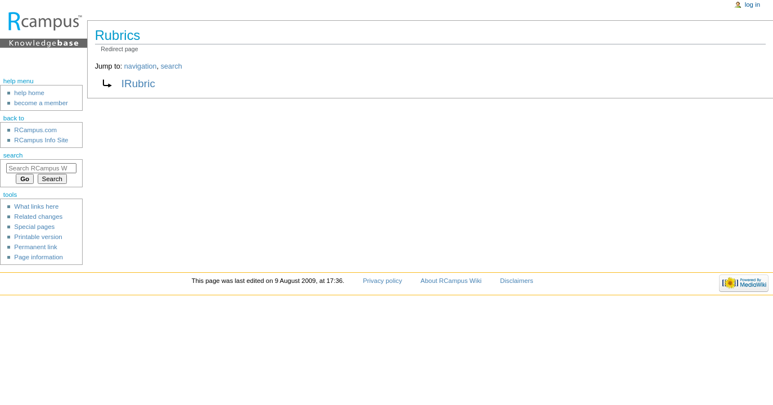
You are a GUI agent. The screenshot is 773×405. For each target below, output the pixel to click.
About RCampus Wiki (451, 280)
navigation (140, 66)
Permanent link (35, 247)
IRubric (138, 83)
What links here (36, 206)
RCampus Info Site (41, 140)
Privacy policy (382, 280)
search (171, 66)
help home (29, 92)
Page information (38, 257)
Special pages (34, 226)
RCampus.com (35, 130)
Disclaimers (517, 280)
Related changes (38, 216)
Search (13, 155)
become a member (40, 103)
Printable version (38, 236)
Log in (752, 4)
